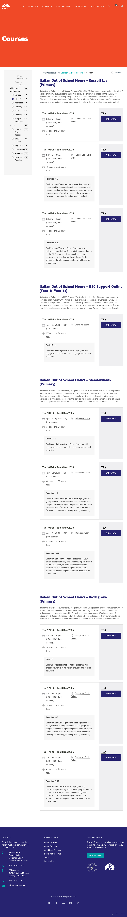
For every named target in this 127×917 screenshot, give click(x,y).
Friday (17, 111)
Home (23, 6)
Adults (12, 125)
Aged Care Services (52, 850)
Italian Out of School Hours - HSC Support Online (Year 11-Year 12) (81, 288)
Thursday (18, 107)
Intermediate (20, 149)
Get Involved (64, 6)
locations (118, 72)
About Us (34, 6)
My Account (109, 6)
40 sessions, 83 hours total (56, 169)
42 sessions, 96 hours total (56, 771)
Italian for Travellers (18, 158)
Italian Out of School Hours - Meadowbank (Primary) (75, 382)
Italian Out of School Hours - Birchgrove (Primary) (73, 599)
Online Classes (18, 140)
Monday (18, 95)
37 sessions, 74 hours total (56, 133)
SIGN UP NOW (95, 855)
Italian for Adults (51, 846)
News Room (82, 6)
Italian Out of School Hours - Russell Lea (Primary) (74, 82)
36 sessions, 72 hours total (56, 649)
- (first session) (54, 122)
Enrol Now (111, 119)
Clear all (22, 85)
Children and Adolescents (15, 89)
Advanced (19, 153)
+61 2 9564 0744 (16, 865)
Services (48, 6)
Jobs (46, 857)
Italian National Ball (52, 854)
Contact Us (97, 6)
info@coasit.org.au (17, 885)
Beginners (19, 146)
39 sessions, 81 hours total (56, 707)
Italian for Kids (50, 843)
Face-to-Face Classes (18, 132)
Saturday (18, 115)
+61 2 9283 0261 (16, 880)
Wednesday (19, 103)
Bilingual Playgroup (19, 120)
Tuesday (18, 99)
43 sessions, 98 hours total (56, 233)
